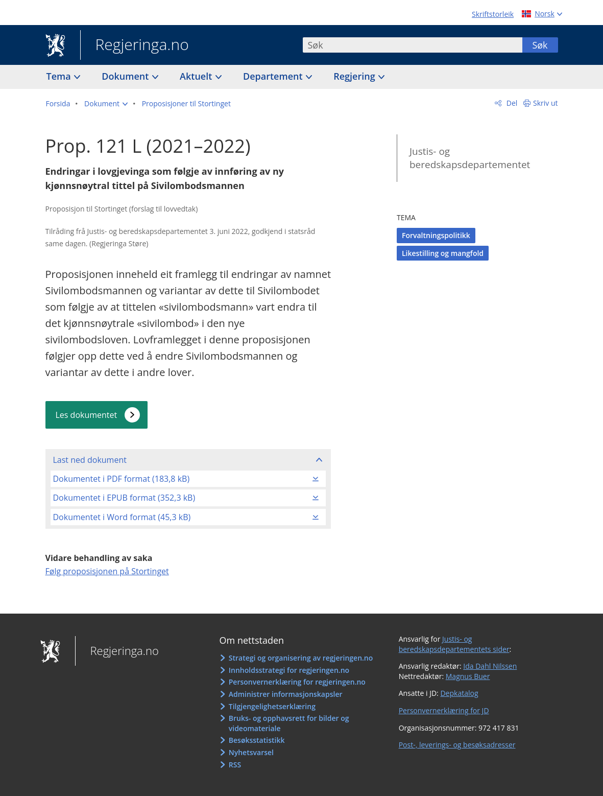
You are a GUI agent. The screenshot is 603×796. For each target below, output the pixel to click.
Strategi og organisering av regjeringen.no (301, 658)
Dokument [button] (126, 76)
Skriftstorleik (493, 14)
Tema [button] (60, 76)
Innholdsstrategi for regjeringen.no (289, 670)
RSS (235, 764)
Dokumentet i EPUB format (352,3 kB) (124, 497)
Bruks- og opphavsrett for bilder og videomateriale (289, 723)
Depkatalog (459, 693)
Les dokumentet (86, 414)
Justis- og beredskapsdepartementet (469, 158)
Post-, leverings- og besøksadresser (457, 745)
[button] (106, 104)
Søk (539, 45)
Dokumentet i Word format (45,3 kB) (122, 517)
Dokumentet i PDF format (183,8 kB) (121, 478)
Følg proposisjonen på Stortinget (107, 571)
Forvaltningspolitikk (436, 235)
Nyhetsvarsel (251, 752)
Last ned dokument (90, 459)
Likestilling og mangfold (443, 253)
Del (510, 103)
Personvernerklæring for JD (444, 710)
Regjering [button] (355, 76)
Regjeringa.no (134, 45)
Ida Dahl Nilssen (490, 666)
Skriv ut (545, 103)
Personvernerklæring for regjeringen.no (297, 682)
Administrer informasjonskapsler (286, 694)
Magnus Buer (468, 676)
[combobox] (412, 45)
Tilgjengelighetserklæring (272, 706)
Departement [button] (274, 76)
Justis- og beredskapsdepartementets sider (454, 644)
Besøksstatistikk (257, 740)
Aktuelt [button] (197, 76)
